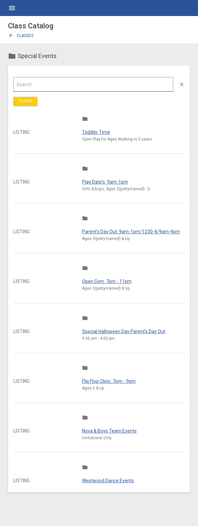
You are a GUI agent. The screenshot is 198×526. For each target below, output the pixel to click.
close (182, 84)
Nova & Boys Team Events (109, 431)
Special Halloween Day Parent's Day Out (123, 331)
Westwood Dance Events (108, 480)
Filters (25, 101)
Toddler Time (96, 132)
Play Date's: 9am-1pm (105, 182)
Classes (20, 35)
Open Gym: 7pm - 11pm (107, 281)
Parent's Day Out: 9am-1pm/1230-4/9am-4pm (131, 231)
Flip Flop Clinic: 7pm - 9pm (109, 381)
